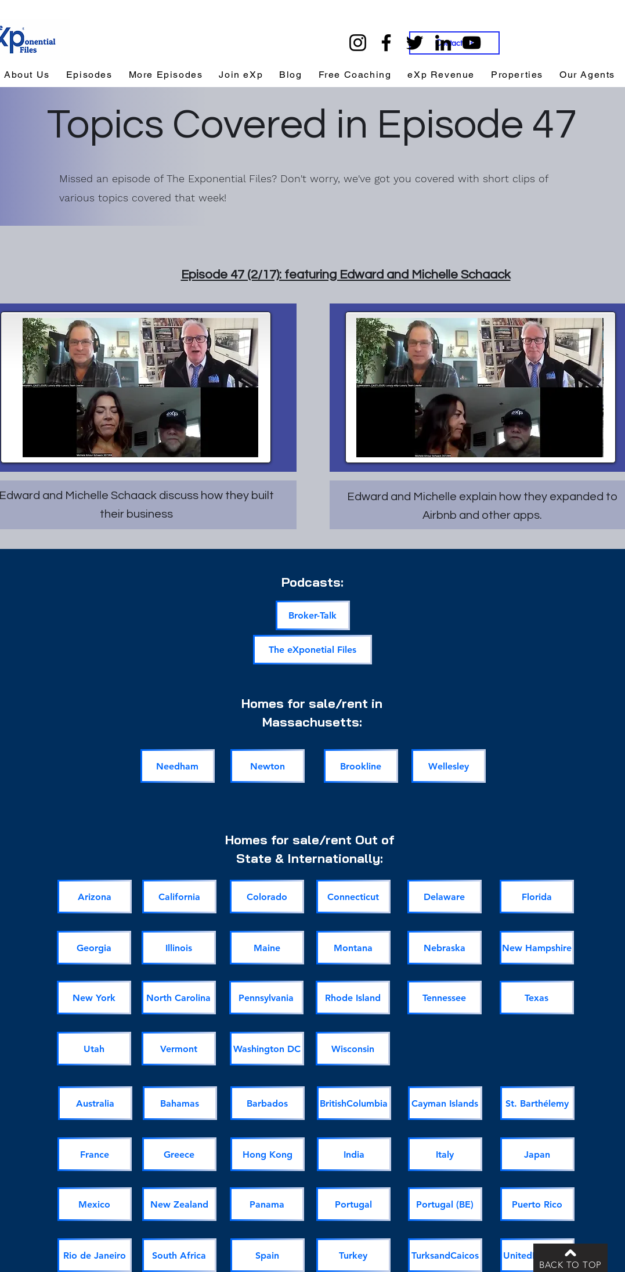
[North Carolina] (179, 997)
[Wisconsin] (353, 1048)
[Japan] (537, 1154)
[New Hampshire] (537, 947)
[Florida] (537, 896)
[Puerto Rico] (537, 1204)
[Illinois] (179, 947)
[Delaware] (444, 896)
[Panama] (267, 1204)
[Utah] (94, 1048)
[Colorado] (267, 896)
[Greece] (179, 1154)
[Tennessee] (444, 997)
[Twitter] (414, 42)
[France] (94, 1154)
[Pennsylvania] (266, 997)
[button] (441, 75)
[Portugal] (353, 1204)
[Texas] (537, 997)
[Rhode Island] (353, 997)
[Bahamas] (180, 1103)
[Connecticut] (353, 896)
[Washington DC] (267, 1048)
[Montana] (353, 947)
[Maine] (267, 947)
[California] (179, 896)
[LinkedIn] (443, 42)
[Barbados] (267, 1103)
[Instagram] (357, 42)
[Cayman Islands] (445, 1103)
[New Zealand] (179, 1204)
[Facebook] (386, 42)
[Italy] (445, 1154)
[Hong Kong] (267, 1154)
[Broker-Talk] (313, 615)
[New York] (94, 997)
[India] (354, 1154)
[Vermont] (179, 1048)
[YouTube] (471, 42)
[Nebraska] (444, 947)
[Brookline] (361, 766)
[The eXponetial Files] (312, 649)
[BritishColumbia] (354, 1103)
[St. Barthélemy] (537, 1103)
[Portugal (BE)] (445, 1204)
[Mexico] (94, 1204)
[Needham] (177, 766)
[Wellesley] (448, 766)
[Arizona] (94, 896)
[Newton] (267, 766)
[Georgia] (94, 947)
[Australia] (95, 1103)
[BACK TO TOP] (570, 1258)
